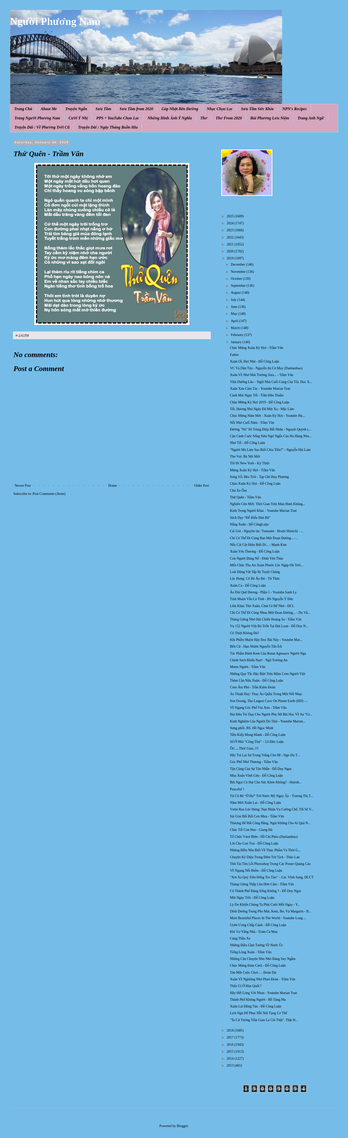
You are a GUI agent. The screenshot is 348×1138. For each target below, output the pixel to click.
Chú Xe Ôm (238, 490)
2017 (231, 1037)
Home (112, 485)
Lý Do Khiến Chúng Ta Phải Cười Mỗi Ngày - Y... (265, 904)
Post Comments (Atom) (49, 494)
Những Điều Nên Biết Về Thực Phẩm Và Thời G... (265, 850)
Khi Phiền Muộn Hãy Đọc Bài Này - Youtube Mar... (266, 640)
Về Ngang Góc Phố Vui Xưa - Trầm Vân (258, 708)
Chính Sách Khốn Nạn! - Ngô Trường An (259, 660)
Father (234, 355)
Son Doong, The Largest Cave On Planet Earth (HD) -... (269, 701)
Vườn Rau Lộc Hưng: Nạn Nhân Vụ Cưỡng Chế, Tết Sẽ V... (271, 809)
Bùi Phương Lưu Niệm (269, 118)
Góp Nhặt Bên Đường (180, 109)
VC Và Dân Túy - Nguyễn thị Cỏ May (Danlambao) (266, 368)
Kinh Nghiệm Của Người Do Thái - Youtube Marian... (267, 721)
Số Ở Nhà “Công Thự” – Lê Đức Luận (257, 742)
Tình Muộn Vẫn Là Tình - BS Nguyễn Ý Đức (261, 599)
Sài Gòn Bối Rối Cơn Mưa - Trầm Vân (257, 816)
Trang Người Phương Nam (37, 118)
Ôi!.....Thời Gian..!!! (244, 748)
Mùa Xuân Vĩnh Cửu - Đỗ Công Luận (256, 775)
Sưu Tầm (103, 109)
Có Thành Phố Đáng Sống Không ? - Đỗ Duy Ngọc (266, 891)
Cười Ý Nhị (78, 118)
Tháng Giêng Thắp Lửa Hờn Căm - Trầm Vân (262, 884)
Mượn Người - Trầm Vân (247, 667)
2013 (231, 1065)
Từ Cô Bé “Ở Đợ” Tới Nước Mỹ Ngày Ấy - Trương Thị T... (271, 796)
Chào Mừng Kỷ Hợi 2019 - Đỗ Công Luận (259, 402)
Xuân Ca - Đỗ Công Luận (248, 585)
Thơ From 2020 (229, 118)
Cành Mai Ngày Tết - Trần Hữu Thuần (257, 395)
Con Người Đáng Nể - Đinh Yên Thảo (256, 558)
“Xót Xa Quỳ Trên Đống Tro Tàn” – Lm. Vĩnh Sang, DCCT (272, 877)
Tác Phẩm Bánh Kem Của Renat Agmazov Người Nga (268, 653)
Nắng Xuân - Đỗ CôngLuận (249, 524)
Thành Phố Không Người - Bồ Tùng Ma (258, 999)
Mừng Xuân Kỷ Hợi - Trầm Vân (252, 470)
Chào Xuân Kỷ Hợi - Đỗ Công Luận (255, 483)
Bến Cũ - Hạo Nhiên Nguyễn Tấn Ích (256, 646)
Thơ (203, 118)
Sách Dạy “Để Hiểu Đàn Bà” (250, 518)
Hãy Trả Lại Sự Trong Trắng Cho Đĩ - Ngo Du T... (265, 755)
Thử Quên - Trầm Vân (245, 497)
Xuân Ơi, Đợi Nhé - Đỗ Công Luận (254, 361)
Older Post (201, 485)
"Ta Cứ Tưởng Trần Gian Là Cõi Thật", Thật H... (264, 1020)
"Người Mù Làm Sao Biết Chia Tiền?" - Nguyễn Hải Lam (270, 450)
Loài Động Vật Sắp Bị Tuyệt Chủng (255, 572)
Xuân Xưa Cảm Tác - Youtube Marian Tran (260, 388)
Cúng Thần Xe (240, 938)
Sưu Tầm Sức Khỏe (257, 109)
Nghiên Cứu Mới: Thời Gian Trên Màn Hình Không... (267, 504)
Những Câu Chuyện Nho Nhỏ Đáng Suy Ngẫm (263, 959)
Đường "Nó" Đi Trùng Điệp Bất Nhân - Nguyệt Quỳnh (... (270, 429)
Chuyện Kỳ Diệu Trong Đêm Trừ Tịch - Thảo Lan (265, 857)
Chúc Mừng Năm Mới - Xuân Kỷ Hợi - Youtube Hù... (267, 416)
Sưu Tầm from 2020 (136, 109)
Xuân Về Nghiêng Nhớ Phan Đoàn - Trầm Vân (262, 979)
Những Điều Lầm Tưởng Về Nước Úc (256, 945)
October (237, 279)
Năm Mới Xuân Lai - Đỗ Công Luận (255, 803)
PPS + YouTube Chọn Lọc (117, 118)
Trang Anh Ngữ (311, 118)
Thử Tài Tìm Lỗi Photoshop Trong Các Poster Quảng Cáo (270, 864)
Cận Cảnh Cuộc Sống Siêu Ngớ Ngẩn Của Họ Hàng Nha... (270, 436)
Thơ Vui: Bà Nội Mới (245, 456)
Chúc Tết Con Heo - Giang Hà (251, 830)
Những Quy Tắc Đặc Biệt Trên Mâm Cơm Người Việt (267, 674)
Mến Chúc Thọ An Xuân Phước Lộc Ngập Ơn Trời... (266, 565)
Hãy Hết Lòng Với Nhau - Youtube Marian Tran (263, 993)
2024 (231, 223)
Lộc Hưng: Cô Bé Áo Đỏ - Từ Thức (255, 578)
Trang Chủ (23, 109)
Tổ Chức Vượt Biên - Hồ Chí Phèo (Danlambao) (264, 837)
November (238, 272)
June (234, 307)
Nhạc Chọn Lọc (220, 109)
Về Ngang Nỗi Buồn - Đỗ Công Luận (256, 870)
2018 (231, 1030)
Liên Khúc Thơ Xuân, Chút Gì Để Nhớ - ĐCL (262, 606)
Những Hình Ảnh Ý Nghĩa (169, 118)
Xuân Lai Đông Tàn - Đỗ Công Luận (255, 1006)
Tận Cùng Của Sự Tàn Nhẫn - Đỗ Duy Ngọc (261, 769)
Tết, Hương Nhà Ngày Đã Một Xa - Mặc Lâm (262, 409)
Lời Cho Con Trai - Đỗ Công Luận (254, 843)
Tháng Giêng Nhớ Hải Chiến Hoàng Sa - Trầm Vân (266, 619)
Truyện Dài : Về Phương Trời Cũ (42, 127)
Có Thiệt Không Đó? (244, 633)
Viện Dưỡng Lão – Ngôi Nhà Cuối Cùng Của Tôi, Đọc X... (271, 382)
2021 (231, 244)
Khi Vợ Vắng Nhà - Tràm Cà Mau (254, 932)
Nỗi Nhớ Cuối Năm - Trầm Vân (252, 423)
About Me (49, 109)
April (235, 321)
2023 (231, 230)
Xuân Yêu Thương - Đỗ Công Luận (254, 551)
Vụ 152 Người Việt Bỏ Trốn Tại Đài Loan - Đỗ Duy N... (269, 626)
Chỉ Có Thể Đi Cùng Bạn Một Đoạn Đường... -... (264, 538)
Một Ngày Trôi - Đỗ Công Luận (252, 898)
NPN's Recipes (294, 109)
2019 (231, 258)
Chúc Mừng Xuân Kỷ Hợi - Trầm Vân (256, 348)
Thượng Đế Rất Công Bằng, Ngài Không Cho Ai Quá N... (270, 823)
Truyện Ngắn (76, 109)
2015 (231, 1051)
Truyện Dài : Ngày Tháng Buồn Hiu (108, 127)
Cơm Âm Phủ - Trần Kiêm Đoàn (252, 687)
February (237, 335)
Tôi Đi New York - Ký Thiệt (249, 463)
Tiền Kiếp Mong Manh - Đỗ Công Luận (258, 735)
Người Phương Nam (55, 21)
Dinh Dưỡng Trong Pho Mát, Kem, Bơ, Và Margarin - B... (270, 911)
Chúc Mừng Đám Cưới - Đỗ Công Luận (258, 965)
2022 (231, 237)
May (234, 314)
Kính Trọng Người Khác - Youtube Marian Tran (263, 511)
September (238, 285)
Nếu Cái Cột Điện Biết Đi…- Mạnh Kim (258, 545)
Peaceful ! (237, 789)
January (236, 342)
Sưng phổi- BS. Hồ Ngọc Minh (251, 728)
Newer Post (23, 485)
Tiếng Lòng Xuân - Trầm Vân (250, 952)
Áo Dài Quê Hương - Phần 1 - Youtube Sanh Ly (263, 592)
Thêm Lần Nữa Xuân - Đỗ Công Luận (256, 680)
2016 (231, 1044)
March (236, 328)
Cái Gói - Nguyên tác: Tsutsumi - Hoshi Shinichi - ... (266, 531)
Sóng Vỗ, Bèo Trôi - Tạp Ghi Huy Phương (259, 477)
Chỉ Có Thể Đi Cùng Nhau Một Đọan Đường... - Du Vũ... (270, 613)
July (234, 300)
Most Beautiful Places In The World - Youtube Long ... (268, 918)
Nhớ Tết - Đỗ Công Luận (247, 443)
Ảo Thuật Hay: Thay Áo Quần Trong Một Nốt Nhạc (266, 694)
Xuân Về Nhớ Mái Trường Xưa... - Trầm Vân (261, 375)
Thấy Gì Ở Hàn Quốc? (245, 986)
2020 (231, 251)
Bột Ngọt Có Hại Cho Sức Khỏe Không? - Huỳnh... (266, 782)
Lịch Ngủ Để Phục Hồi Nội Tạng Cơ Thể (258, 1013)
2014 (231, 1058)
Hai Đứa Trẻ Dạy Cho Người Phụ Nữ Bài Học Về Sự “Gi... (271, 714)
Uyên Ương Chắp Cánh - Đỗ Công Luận (258, 925)
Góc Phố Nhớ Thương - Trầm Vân (254, 762)
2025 (231, 216)
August (236, 292)
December (238, 264)
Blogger (182, 1126)
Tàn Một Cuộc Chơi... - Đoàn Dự (253, 972)
